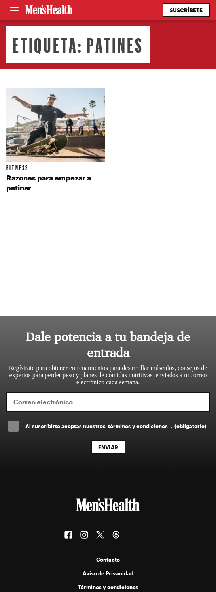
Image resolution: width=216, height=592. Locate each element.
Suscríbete (186, 10)
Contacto (108, 559)
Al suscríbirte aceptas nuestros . (116, 426)
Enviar (108, 447)
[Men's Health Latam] (49, 10)
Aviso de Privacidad (108, 573)
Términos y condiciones (108, 587)
